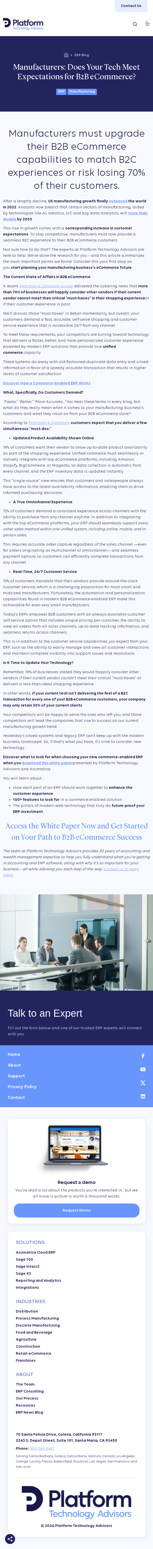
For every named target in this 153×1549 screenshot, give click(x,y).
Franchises (26, 1361)
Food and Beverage (34, 1333)
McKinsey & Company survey (46, 286)
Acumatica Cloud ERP (35, 1253)
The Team (25, 1385)
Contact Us (131, 6)
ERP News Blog (29, 1413)
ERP (61, 92)
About (14, 1065)
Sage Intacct (28, 1267)
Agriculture (26, 1340)
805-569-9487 (42, 1449)
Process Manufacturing (37, 1319)
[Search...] (135, 24)
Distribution (27, 1312)
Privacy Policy (22, 1087)
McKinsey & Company (49, 423)
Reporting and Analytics (38, 1281)
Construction (28, 1347)
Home (14, 1054)
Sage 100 (24, 1260)
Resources (25, 1406)
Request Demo (76, 1211)
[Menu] (147, 23)
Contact (16, 1097)
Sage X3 (23, 1274)
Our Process (27, 1399)
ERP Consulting (30, 1392)
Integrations (27, 1288)
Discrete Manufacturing (38, 1326)
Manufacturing (82, 92)
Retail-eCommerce (33, 1354)
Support (16, 1076)
